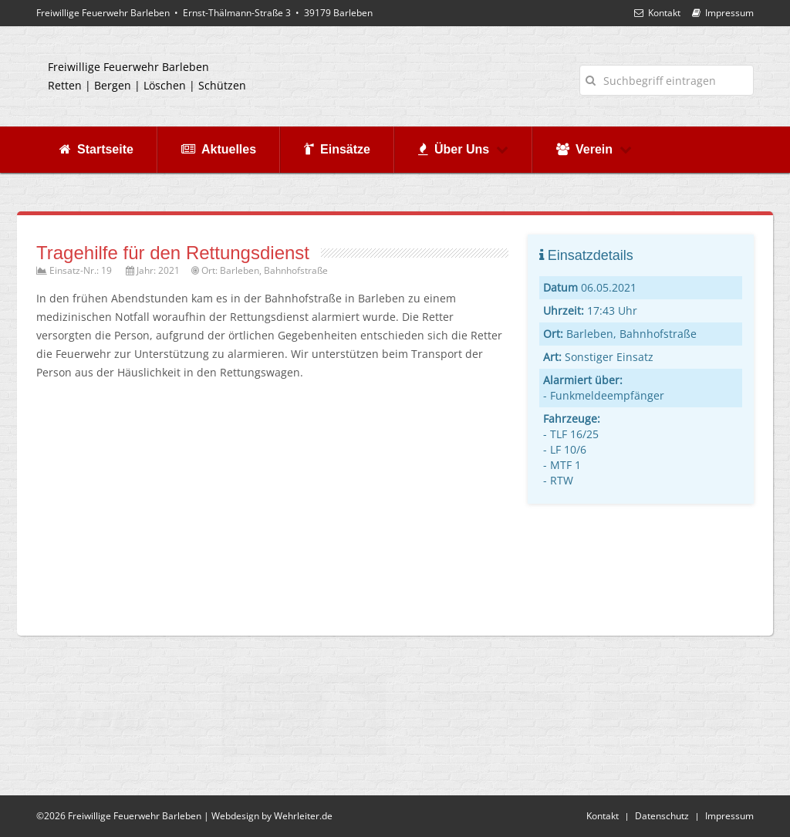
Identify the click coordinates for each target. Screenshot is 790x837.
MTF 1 (565, 464)
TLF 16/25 (574, 434)
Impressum (723, 12)
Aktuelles (218, 149)
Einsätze (337, 149)
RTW (561, 480)
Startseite (96, 149)
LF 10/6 (568, 449)
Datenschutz (662, 815)
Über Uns (463, 149)
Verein (594, 149)
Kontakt (657, 12)
